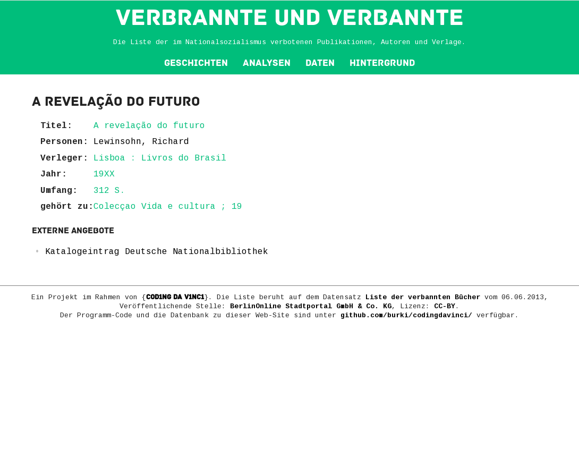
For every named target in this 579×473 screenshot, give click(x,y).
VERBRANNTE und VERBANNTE (290, 17)
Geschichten (196, 63)
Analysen (267, 63)
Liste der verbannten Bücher (422, 297)
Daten (320, 63)
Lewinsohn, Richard (141, 142)
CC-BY (444, 306)
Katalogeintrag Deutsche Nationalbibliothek (156, 252)
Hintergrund (382, 63)
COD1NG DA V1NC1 (175, 297)
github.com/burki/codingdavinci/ (406, 315)
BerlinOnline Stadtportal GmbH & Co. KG (310, 306)
